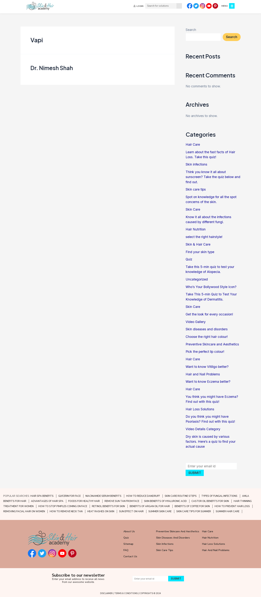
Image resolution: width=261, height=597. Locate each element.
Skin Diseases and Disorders (173, 536)
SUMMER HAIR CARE (227, 509)
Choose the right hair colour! (207, 335)
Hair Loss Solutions (200, 408)
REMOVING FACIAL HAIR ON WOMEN (24, 509)
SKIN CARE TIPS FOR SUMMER (193, 509)
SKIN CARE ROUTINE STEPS (181, 494)
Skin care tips (196, 189)
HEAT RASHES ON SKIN (100, 509)
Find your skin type (200, 251)
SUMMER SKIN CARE (159, 509)
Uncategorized (197, 278)
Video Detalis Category (203, 427)
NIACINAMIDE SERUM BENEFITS (103, 494)
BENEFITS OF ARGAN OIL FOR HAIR (150, 504)
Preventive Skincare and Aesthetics (212, 343)
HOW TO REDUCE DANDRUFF (143, 494)
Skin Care (193, 209)
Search (191, 30)
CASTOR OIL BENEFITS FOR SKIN (210, 499)
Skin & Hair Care (198, 244)
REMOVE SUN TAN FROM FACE (122, 499)
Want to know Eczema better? (208, 380)
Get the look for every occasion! (210, 313)
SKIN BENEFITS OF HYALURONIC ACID (165, 499)
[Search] (179, 6)
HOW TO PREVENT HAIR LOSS (232, 504)
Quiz (189, 259)
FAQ (125, 548)
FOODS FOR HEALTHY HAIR (84, 499)
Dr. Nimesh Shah (51, 67)
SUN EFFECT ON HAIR (131, 509)
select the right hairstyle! (204, 236)
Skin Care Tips (164, 548)
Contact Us (130, 555)
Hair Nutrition (196, 229)
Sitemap (128, 542)
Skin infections (197, 164)
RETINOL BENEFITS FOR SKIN (108, 504)
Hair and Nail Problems (203, 373)
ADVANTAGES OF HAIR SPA (47, 499)
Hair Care (193, 144)
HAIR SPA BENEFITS (42, 494)
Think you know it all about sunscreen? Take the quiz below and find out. (210, 177)
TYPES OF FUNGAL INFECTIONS (219, 494)
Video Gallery (196, 321)
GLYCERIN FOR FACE (69, 494)
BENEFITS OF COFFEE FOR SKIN (192, 504)
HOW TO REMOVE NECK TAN (66, 509)
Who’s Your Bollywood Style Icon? (212, 286)
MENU (224, 5)
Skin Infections (165, 542)
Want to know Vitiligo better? (208, 365)
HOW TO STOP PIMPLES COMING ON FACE (62, 504)
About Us (129, 530)
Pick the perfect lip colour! (205, 350)
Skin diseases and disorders (207, 328)
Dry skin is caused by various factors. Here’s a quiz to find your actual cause (211, 440)
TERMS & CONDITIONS (126, 591)
